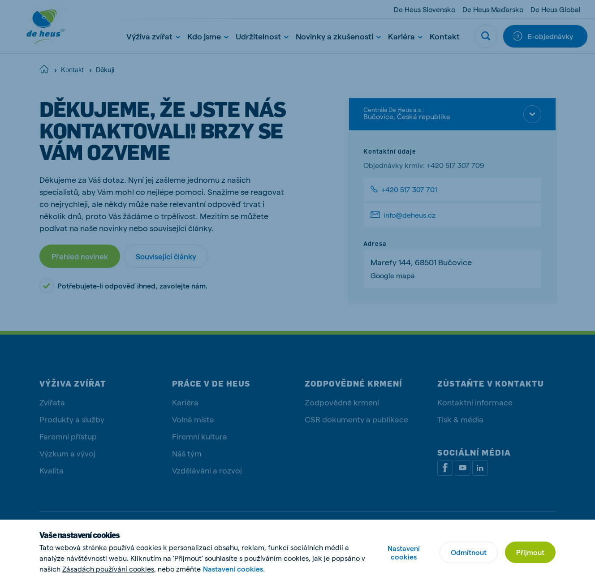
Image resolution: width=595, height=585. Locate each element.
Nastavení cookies (404, 552)
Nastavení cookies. (234, 568)
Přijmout (530, 552)
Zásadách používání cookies (108, 568)
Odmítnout (469, 552)
